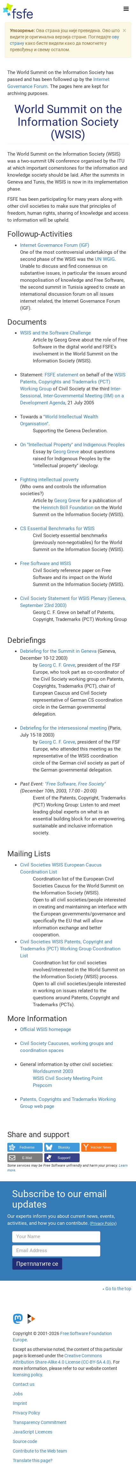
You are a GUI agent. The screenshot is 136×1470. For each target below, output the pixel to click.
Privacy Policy (26, 1412)
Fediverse (26, 1147)
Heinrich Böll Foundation (67, 507)
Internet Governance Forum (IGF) (54, 245)
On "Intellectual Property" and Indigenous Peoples (72, 445)
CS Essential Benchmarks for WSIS (57, 528)
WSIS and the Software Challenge (55, 333)
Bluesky (64, 1147)
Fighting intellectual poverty (49, 479)
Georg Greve (66, 452)
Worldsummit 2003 (53, 1071)
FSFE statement (61, 375)
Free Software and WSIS (45, 563)
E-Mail (27, 1158)
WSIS (119, 375)
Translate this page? (33, 1460)
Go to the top (118, 1288)
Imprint (20, 1403)
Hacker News (101, 1147)
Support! (64, 1158)
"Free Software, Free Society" (75, 784)
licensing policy (27, 1374)
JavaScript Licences (32, 1431)
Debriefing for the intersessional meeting (63, 728)
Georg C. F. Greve (57, 665)
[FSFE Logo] (18, 11)
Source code (25, 1441)
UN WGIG (105, 259)
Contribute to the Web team (40, 1450)
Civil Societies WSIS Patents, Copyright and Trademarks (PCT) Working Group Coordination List (70, 949)
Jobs (18, 1393)
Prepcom (42, 1085)
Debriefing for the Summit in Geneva (58, 651)
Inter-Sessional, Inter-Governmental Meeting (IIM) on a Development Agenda (72, 396)
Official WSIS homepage (45, 1029)
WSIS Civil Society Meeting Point (68, 1078)
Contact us (23, 1384)
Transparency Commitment (40, 1422)
